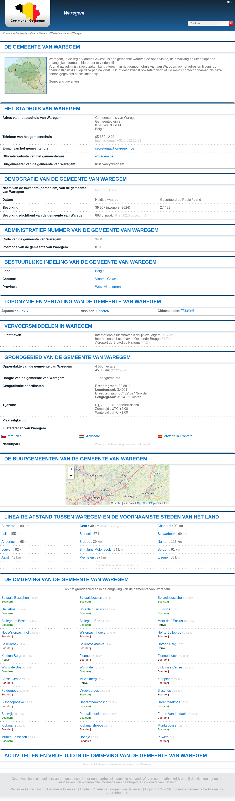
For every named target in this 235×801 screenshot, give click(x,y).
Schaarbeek (166, 534)
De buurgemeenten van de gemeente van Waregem (75, 458)
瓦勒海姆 (187, 311)
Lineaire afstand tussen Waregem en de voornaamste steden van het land (111, 517)
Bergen (163, 549)
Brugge (84, 541)
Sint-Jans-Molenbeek (95, 549)
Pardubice (11, 436)
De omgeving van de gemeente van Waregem (66, 579)
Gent (83, 526)
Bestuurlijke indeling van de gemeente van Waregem (80, 262)
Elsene (163, 557)
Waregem (74, 13)
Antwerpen (9, 526)
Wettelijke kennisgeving (27, 789)
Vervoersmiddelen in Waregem (48, 326)
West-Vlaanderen (60, 33)
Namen (163, 541)
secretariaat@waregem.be (114, 148)
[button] (71, 469)
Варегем (102, 311)
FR (228, 2)
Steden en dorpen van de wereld (118, 789)
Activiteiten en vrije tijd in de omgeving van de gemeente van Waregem (105, 755)
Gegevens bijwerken (64, 81)
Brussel (84, 534)
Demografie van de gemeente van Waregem (65, 179)
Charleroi (164, 526)
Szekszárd (89, 436)
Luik (4, 534)
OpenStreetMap (146, 503)
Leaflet (116, 503)
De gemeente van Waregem (42, 47)
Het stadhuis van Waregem (42, 108)
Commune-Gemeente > (16, 33)
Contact (86, 789)
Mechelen (86, 557)
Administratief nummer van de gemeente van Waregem (81, 230)
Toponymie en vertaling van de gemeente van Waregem (82, 301)
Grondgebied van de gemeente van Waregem (67, 357)
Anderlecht (9, 541)
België (99, 271)
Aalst (5, 557)
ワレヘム (21, 311)
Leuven (6, 549)
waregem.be (104, 156)
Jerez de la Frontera (175, 436)
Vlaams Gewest (38, 33)
